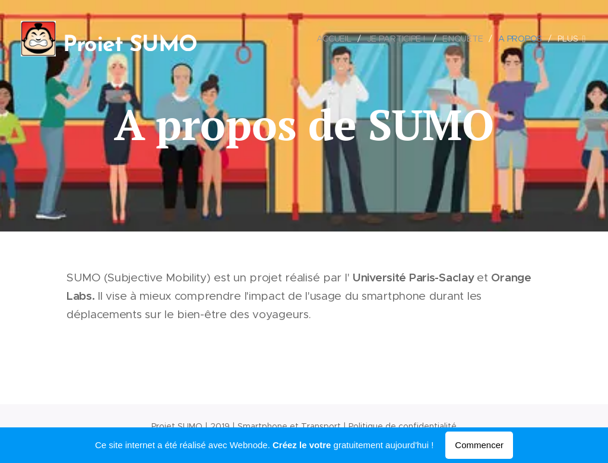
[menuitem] (336, 38)
